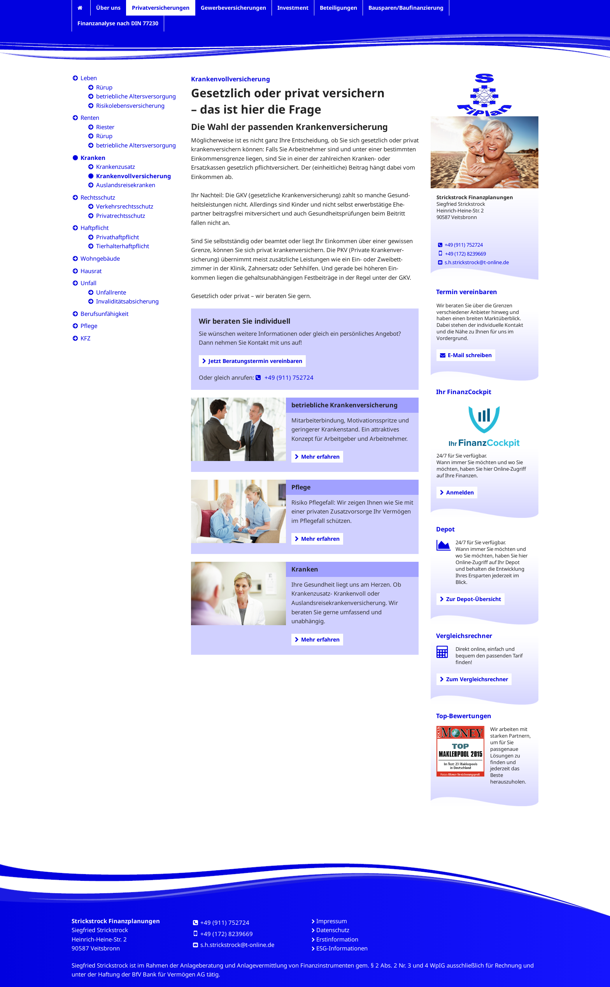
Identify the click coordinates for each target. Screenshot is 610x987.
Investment (293, 7)
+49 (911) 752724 (285, 377)
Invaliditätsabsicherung (127, 301)
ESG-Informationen (342, 948)
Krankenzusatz (115, 166)
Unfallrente (111, 292)
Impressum (331, 921)
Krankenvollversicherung (133, 176)
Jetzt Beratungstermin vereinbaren (252, 361)
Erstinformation (337, 939)
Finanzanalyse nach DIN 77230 (117, 23)
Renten (90, 117)
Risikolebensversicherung (130, 105)
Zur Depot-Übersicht (470, 599)
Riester (105, 127)
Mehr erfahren (317, 456)
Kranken (93, 157)
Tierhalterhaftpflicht (122, 246)
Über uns (108, 7)
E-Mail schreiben (466, 355)
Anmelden (457, 492)
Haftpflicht (95, 227)
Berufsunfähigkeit (104, 313)
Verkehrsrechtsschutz (124, 206)
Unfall (88, 283)
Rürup (104, 87)
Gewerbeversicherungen (233, 7)
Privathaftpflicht (117, 237)
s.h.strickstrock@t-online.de (473, 262)
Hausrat (91, 271)
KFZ (86, 338)
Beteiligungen (338, 7)
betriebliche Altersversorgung (136, 96)
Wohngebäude (100, 258)
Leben (89, 78)
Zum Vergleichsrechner (474, 679)
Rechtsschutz (98, 197)
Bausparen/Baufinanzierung (405, 7)
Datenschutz (332, 930)
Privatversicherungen (160, 7)
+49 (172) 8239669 (462, 253)
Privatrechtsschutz (120, 215)
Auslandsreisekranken (125, 185)
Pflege (89, 326)
